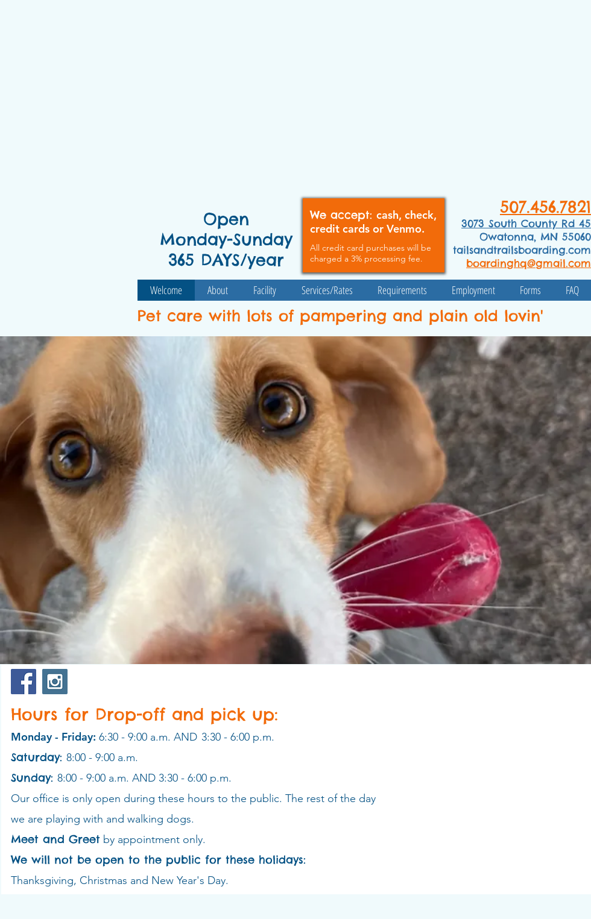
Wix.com (73, 908)
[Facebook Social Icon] (23, 681)
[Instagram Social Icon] (55, 681)
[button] (295, 500)
